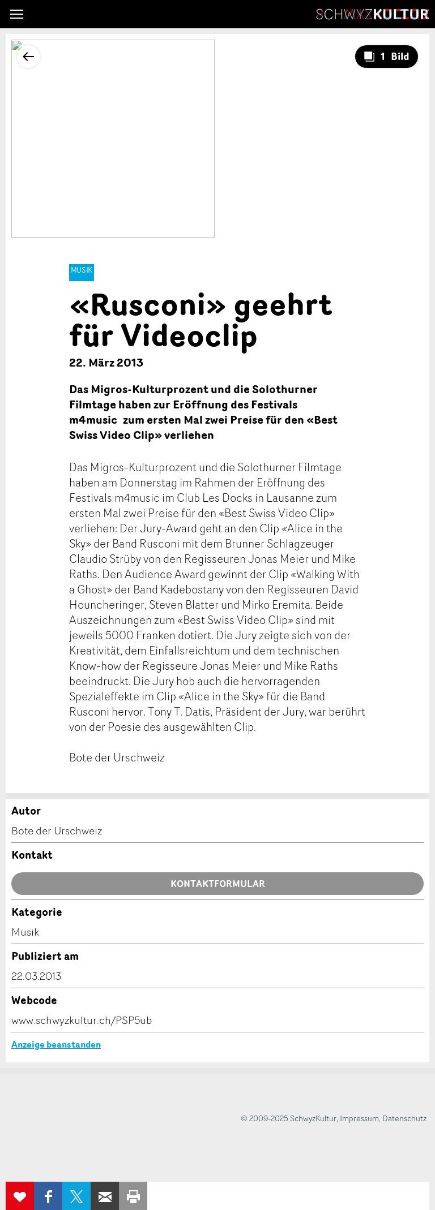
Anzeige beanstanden (56, 1044)
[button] (16, 14)
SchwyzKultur (372, 14)
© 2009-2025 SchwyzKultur (288, 1118)
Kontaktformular (217, 883)
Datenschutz (404, 1118)
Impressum (359, 1118)
